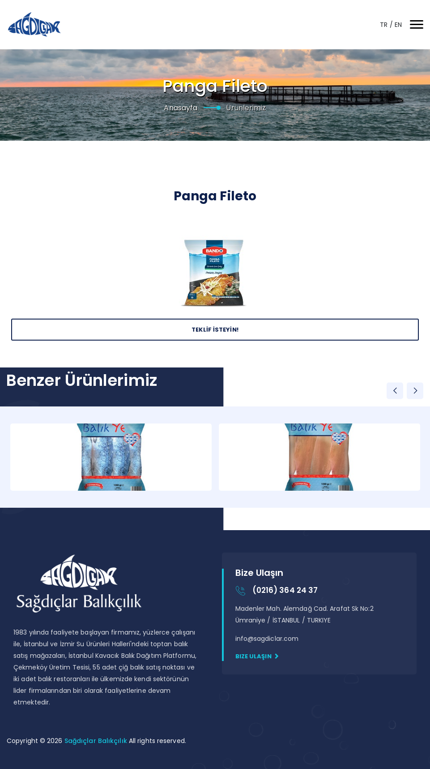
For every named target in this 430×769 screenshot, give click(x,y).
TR (384, 24)
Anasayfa (180, 108)
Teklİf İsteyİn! (215, 329)
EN (398, 24)
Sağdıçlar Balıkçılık (96, 740)
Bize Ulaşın (257, 656)
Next (415, 390)
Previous (395, 390)
